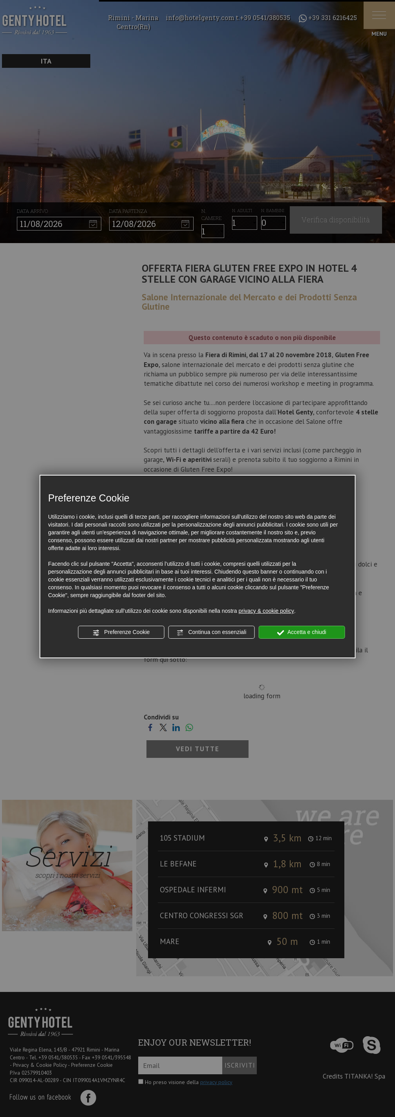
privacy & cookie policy (266, 611)
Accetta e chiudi (301, 632)
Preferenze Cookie (121, 632)
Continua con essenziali (212, 632)
